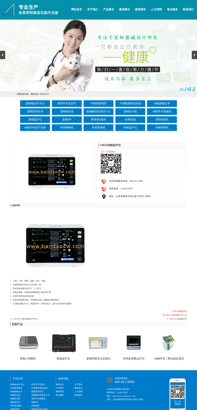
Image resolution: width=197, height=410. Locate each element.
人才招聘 (156, 9)
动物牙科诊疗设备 (35, 127)
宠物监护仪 (35, 119)
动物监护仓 (130, 127)
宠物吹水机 (130, 111)
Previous (2, 55)
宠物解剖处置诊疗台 (98, 111)
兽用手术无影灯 (66, 103)
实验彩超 (130, 119)
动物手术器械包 (161, 111)
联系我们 (188, 9)
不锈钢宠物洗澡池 (130, 103)
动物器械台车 (162, 103)
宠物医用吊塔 (35, 111)
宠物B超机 (162, 119)
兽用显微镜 (98, 127)
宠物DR (66, 119)
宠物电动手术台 (35, 103)
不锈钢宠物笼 (98, 103)
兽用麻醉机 (67, 127)
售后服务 (172, 9)
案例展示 (124, 9)
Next (194, 55)
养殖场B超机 (98, 119)
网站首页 (76, 9)
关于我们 (92, 9)
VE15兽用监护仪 (180, 319)
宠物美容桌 (67, 111)
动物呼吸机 (162, 127)
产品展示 (108, 9)
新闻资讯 (140, 9)
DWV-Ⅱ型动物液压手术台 (27, 319)
